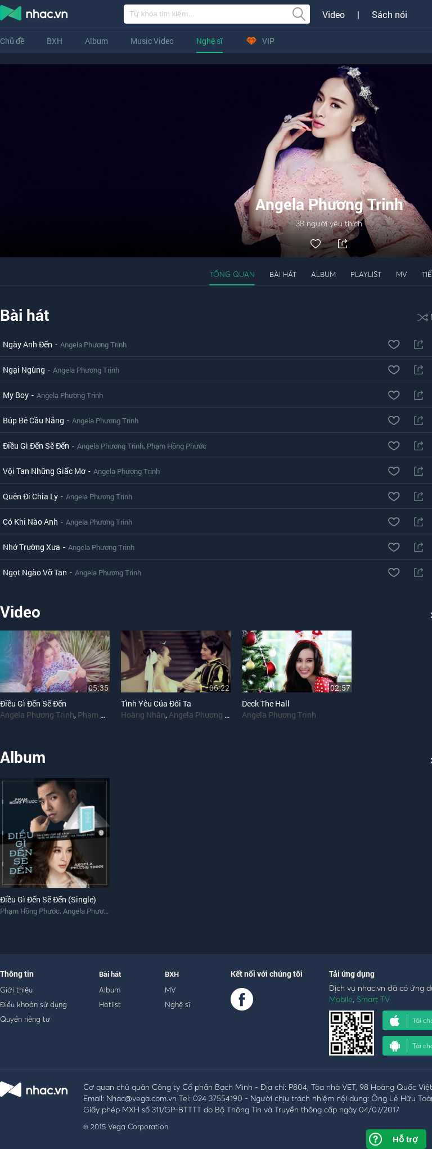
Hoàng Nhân (143, 714)
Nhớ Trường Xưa (31, 547)
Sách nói (389, 14)
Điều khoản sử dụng (33, 1004)
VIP (259, 40)
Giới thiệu (16, 989)
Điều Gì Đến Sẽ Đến (36, 445)
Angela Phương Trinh (93, 344)
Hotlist (110, 1004)
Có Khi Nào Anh (30, 521)
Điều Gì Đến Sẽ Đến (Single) (48, 899)
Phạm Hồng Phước (176, 446)
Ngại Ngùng (24, 369)
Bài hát (282, 274)
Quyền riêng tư (25, 1018)
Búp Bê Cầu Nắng (33, 420)
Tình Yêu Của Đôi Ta (156, 703)
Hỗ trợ (405, 1139)
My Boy (16, 395)
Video (333, 14)
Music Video (152, 40)
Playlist (365, 274)
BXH (54, 40)
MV (401, 274)
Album (96, 40)
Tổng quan (232, 274)
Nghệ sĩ (209, 40)
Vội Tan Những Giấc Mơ (44, 471)
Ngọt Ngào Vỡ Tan (35, 572)
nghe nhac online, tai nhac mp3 (34, 15)
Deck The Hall (266, 703)
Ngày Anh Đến (27, 344)
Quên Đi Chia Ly (30, 496)
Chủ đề (12, 40)
